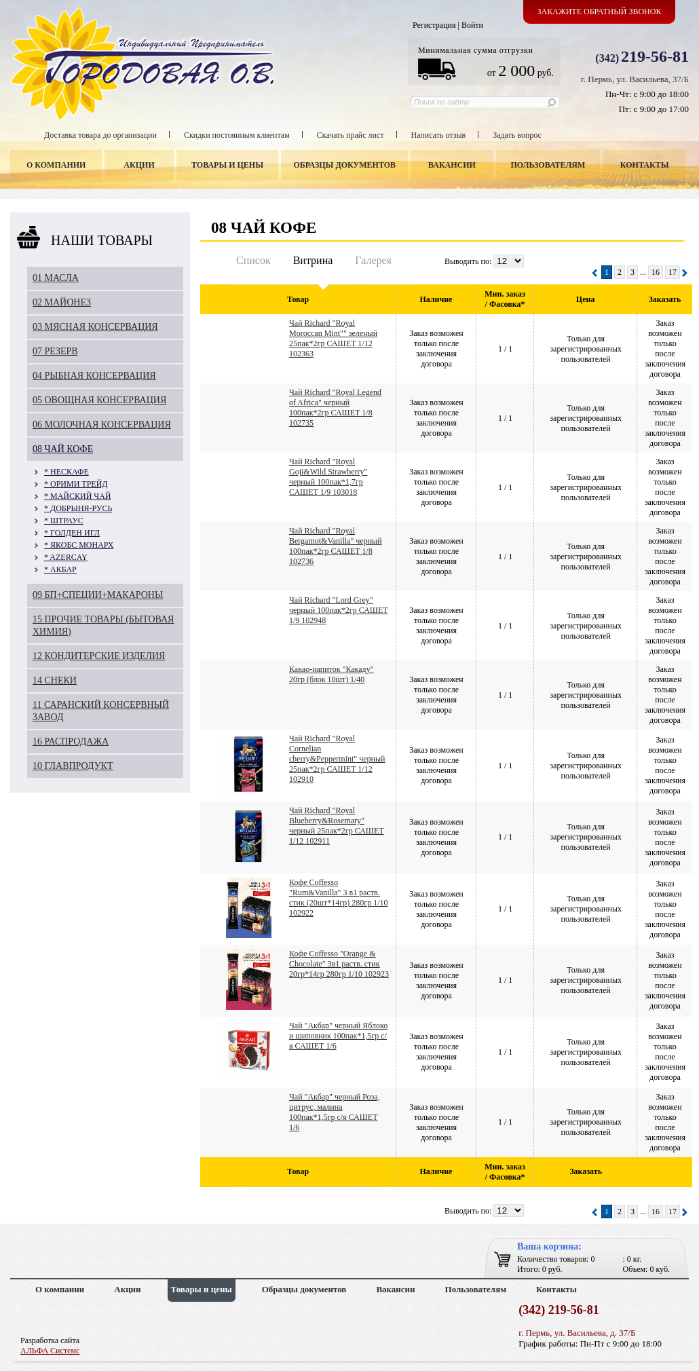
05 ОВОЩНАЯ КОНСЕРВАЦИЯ (99, 400)
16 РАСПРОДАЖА (71, 741)
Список (253, 260)
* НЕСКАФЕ (66, 471)
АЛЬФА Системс (49, 1350)
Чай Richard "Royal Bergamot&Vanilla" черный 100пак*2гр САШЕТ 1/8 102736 (335, 546)
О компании (56, 165)
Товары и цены (227, 165)
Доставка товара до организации (100, 135)
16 (655, 272)
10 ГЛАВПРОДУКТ (73, 766)
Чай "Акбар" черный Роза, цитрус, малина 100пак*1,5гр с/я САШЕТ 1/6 (334, 1112)
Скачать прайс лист (350, 135)
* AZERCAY (66, 557)
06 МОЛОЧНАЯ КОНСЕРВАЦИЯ (102, 424)
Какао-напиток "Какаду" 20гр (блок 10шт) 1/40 (331, 674)
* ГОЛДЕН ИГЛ (72, 533)
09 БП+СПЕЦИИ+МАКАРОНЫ (98, 595)
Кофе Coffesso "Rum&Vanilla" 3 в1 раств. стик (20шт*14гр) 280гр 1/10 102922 (338, 898)
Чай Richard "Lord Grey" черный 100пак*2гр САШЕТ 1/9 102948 (338, 610)
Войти (472, 25)
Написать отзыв (438, 135)
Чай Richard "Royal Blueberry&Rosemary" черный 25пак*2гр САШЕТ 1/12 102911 (336, 826)
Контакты (644, 165)
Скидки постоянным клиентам (237, 135)
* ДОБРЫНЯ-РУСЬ (78, 508)
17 (672, 272)
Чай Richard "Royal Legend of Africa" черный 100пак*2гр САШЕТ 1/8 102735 (335, 408)
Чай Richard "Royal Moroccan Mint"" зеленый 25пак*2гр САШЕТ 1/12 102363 (333, 338)
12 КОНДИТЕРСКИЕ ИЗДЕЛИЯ (99, 656)
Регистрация (434, 25)
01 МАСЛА (56, 278)
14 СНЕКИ (55, 680)
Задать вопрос (517, 135)
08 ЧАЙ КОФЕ (63, 449)
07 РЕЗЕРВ (55, 351)
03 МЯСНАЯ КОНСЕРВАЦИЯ (95, 327)
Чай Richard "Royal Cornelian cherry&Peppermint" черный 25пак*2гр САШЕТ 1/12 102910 (337, 759)
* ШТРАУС (63, 520)
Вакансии (452, 165)
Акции (139, 165)
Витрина (313, 260)
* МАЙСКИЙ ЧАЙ (77, 496)
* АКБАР (60, 569)
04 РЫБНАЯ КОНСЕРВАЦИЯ (94, 376)
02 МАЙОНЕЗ (62, 302)
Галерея (373, 260)
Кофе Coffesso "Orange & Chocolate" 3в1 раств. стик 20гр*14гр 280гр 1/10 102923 (339, 964)
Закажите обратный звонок (599, 11)
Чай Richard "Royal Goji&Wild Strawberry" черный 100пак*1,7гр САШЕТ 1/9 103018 (328, 477)
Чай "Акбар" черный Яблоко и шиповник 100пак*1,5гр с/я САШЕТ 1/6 (338, 1036)
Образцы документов (345, 165)
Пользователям (548, 165)
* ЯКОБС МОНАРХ (78, 545)
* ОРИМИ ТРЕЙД (76, 484)
